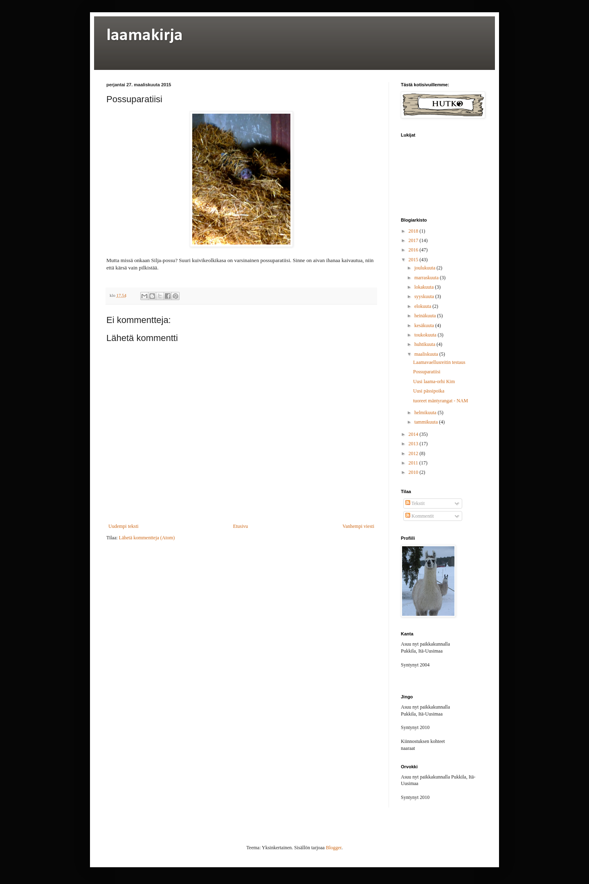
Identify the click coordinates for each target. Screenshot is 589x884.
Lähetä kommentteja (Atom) (147, 538)
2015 (414, 260)
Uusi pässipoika (428, 391)
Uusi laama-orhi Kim (434, 381)
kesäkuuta (424, 325)
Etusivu (240, 526)
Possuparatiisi (427, 372)
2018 (414, 231)
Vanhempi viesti (358, 526)
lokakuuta (424, 287)
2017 (414, 240)
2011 (414, 463)
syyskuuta (424, 296)
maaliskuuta (426, 354)
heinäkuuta (425, 316)
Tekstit (415, 503)
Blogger (334, 847)
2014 (414, 434)
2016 (414, 250)
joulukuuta (425, 268)
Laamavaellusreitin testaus (439, 362)
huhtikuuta (425, 344)
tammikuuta (426, 422)
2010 (414, 472)
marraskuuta (427, 277)
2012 (414, 453)
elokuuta (423, 306)
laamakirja (144, 36)
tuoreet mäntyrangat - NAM (440, 401)
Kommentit (419, 516)
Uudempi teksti (123, 526)
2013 (414, 443)
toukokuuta (426, 335)
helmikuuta (426, 412)
